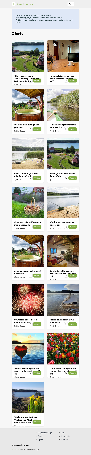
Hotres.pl (15, 449)
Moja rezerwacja (45, 433)
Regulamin (65, 436)
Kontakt (64, 439)
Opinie (40, 439)
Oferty (41, 436)
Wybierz (37, 80)
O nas (63, 433)
